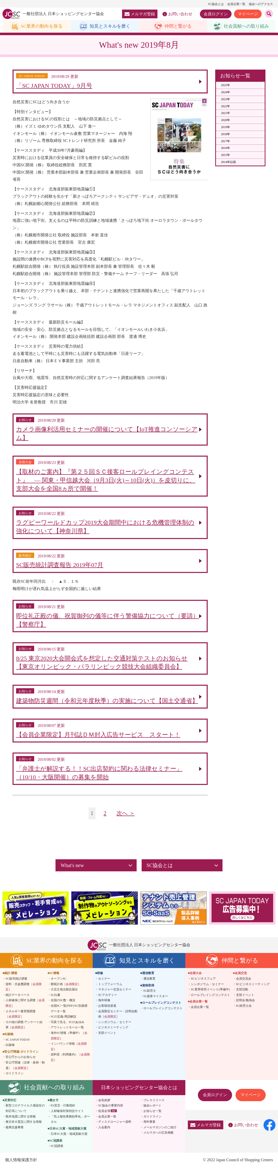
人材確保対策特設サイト (67, 1116)
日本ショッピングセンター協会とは (139, 1093)
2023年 (225, 99)
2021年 (225, 113)
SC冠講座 (57, 1151)
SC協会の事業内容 (110, 1111)
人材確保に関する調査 (25, 1008)
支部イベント (107, 1038)
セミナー (104, 984)
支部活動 (242, 995)
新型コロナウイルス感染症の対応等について (25, 1113)
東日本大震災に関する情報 (24, 1127)
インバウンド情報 (69, 1051)
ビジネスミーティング (113, 1033)
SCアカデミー (107, 1000)
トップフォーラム (110, 989)
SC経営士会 (244, 1011)
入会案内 (104, 1133)
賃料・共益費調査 (24, 992)
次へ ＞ (126, 819)
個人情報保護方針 (21, 1165)
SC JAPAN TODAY (18, 1045)
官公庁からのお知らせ (21, 1062)
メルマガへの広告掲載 (158, 1138)
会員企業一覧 (236, 4)
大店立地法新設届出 (64, 995)
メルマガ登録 (140, 14)
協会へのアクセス (261, 4)
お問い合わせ (177, 14)
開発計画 (66, 989)
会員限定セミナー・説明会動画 (117, 1019)
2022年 (225, 106)
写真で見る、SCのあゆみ (68, 1027)
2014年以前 (228, 162)
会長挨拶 (104, 1105)
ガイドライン (15, 1079)
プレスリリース (153, 1105)
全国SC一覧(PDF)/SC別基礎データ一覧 (69, 1014)
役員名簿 (104, 1116)
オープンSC (59, 984)
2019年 (225, 127)
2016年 (225, 148)
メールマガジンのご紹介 (160, 1133)
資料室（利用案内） (70, 1062)
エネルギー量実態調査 (21, 1019)
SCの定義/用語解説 (63, 1022)
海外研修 (104, 1006)
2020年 (225, 120)
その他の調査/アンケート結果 (24, 1030)
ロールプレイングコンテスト (163, 1014)
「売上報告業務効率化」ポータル (70, 1124)
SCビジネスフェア (203, 984)
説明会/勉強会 (245, 1006)
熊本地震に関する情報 (21, 1122)
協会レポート (152, 1111)
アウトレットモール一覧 (67, 1033)
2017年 (225, 141)
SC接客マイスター (155, 1001)
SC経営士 (149, 996)
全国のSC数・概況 (63, 1006)
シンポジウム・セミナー (114, 1027)
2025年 (225, 85)
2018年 (225, 134)
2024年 (225, 92)
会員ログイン (216, 14)
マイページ (248, 14)
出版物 (10, 1050)
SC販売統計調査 (16, 984)
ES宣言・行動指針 (63, 1111)
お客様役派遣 (107, 1011)
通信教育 (149, 984)
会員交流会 (243, 984)
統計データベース (18, 1000)
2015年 (225, 155)
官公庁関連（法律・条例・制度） (25, 1070)
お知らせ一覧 (152, 1116)
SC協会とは (216, 4)
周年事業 (149, 1127)
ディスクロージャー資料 (114, 1127)
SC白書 (56, 1000)
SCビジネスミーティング (253, 989)
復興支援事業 (15, 1133)
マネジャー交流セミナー (114, 995)
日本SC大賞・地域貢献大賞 (69, 1139)
